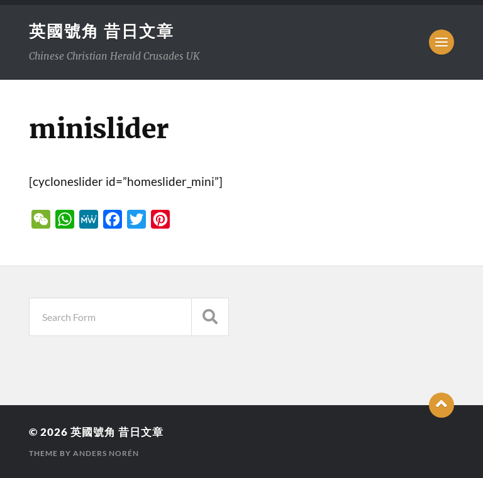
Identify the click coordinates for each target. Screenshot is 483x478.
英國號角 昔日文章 (101, 30)
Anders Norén (106, 453)
